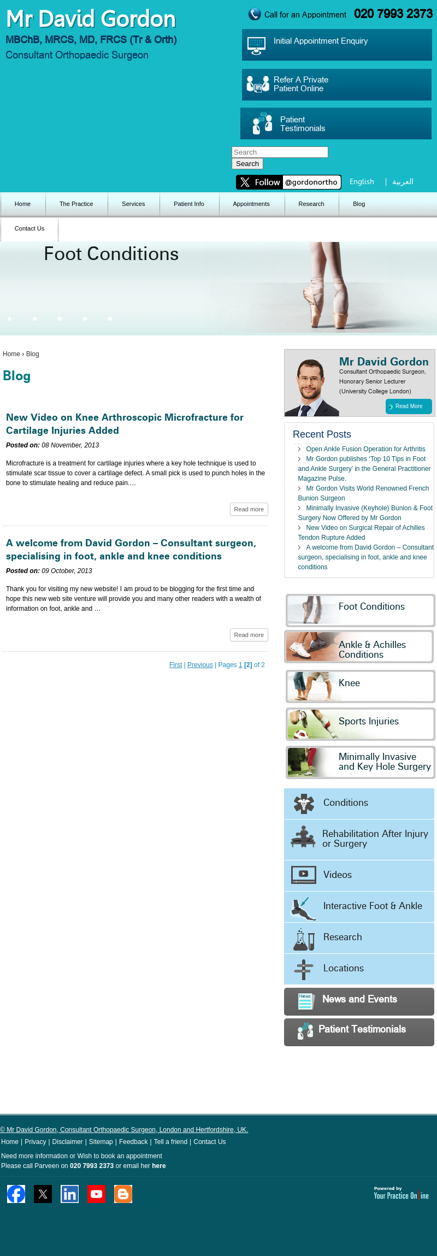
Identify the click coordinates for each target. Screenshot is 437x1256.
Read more (249, 509)
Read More (405, 406)
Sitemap (101, 1142)
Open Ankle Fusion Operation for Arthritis (366, 449)
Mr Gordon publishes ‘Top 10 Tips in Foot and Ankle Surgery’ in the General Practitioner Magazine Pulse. (364, 468)
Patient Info (189, 204)
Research (311, 204)
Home (23, 204)
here (159, 1166)
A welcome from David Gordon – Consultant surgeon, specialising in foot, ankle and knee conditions (366, 557)
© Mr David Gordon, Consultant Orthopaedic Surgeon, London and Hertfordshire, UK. (124, 1130)
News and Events (347, 1001)
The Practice (76, 204)
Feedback (133, 1142)
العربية (403, 181)
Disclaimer (67, 1142)
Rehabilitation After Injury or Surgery (359, 837)
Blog (359, 204)
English (362, 181)
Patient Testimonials (352, 1031)
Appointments (251, 204)
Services (133, 204)
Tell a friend (170, 1142)
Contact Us (29, 228)
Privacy (35, 1142)
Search (247, 164)
